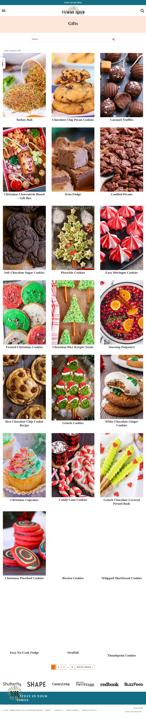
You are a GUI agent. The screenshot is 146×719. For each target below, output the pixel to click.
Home (6, 51)
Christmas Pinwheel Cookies (24, 578)
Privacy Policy (89, 710)
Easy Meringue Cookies (122, 272)
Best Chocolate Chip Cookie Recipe (24, 423)
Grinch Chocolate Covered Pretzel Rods (122, 501)
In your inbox (73, 2)
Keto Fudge (73, 194)
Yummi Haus (73, 10)
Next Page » (85, 667)
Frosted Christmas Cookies (24, 347)
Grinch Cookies (73, 423)
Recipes (13, 51)
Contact (58, 710)
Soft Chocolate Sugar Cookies (24, 272)
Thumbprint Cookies (121, 655)
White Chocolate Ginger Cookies (121, 423)
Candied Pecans (122, 194)
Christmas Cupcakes (24, 500)
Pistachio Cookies (73, 272)
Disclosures (72, 710)
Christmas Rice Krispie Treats (73, 347)
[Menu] (3, 11)
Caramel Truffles (121, 120)
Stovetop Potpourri (122, 347)
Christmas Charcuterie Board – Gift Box (24, 196)
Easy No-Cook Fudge (24, 652)
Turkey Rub (24, 120)
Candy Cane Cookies (73, 500)
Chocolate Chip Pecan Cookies (73, 120)
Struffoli (73, 652)
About (48, 710)
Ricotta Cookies (73, 578)
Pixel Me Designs (133, 712)
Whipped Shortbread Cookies (121, 578)
